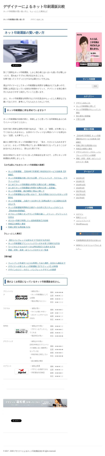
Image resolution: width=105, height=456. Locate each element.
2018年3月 (80, 188)
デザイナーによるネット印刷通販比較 (34, 6)
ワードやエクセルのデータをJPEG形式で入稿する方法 (31, 247)
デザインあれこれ (37, 19)
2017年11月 (81, 191)
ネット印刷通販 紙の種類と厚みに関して (26, 191)
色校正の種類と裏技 (16, 224)
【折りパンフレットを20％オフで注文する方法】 (29, 240)
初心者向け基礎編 (83, 116)
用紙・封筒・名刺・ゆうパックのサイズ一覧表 (28, 250)
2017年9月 (80, 198)
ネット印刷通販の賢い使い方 (14, 19)
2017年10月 (81, 194)
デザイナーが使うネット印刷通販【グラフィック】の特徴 (33, 266)
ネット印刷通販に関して (86, 106)
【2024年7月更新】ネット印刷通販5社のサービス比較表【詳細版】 (88, 139)
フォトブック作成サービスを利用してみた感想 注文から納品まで (36, 263)
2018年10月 (81, 185)
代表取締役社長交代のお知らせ (88, 240)
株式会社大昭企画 (90, 234)
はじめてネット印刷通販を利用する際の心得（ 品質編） (32, 188)
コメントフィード (83, 221)
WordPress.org (82, 224)
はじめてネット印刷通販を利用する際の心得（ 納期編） (32, 184)
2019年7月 (80, 181)
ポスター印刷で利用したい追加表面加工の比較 (28, 220)
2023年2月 (80, 178)
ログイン (79, 214)
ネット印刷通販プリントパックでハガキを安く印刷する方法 (34, 243)
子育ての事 (80, 119)
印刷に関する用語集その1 (19, 227)
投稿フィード (81, 217)
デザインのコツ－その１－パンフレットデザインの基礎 (32, 269)
